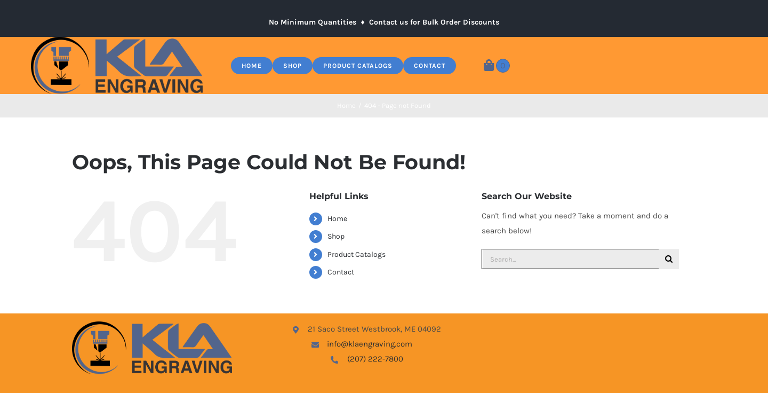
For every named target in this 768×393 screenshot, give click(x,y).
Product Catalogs (356, 254)
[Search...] (570, 259)
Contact (340, 272)
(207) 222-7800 (375, 359)
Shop (336, 236)
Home (337, 218)
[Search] (669, 259)
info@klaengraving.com (369, 344)
